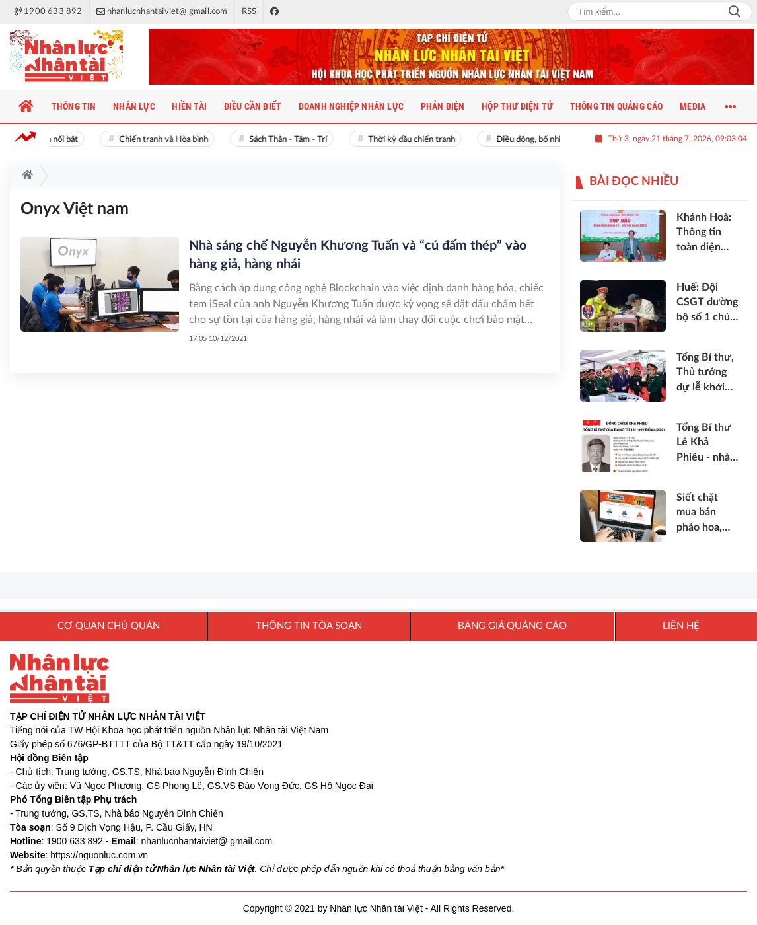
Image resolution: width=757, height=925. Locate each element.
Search (734, 12)
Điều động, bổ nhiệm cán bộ (550, 139)
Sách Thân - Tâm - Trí (291, 139)
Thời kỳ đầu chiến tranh (414, 139)
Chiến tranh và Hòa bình (166, 139)
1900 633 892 (74, 841)
